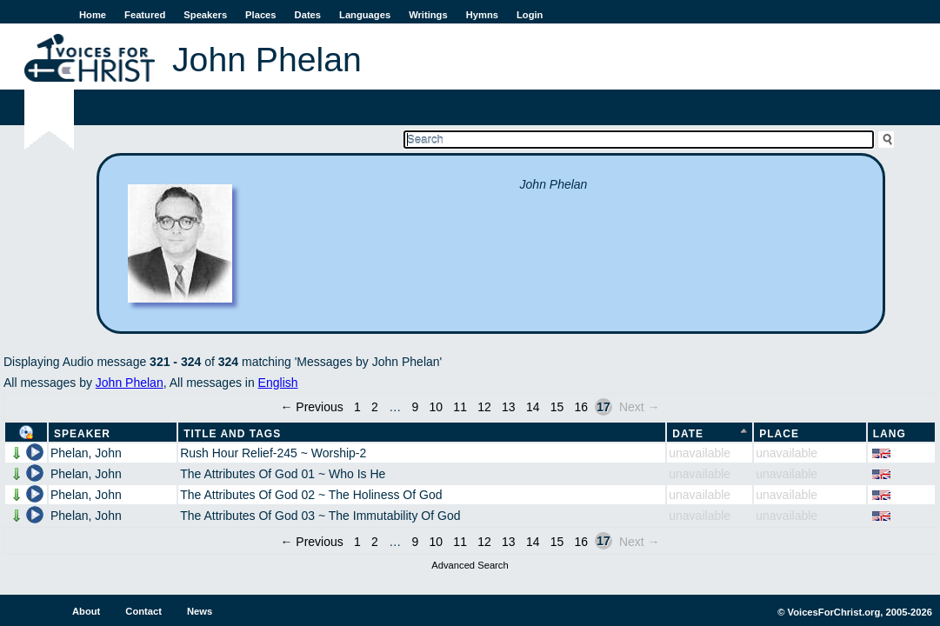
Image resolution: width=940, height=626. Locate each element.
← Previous (311, 407)
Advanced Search (469, 565)
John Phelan (129, 383)
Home (92, 15)
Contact (143, 611)
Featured (144, 15)
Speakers (205, 15)
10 (436, 407)
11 (460, 407)
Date (687, 434)
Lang (889, 434)
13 (509, 407)
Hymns (482, 15)
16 (582, 407)
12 (484, 407)
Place (779, 434)
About (86, 611)
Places (260, 15)
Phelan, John (86, 453)
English (278, 383)
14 (533, 407)
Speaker (82, 434)
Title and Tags (232, 434)
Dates (308, 15)
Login (530, 15)
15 (557, 407)
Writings (428, 15)
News (199, 611)
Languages (364, 15)
